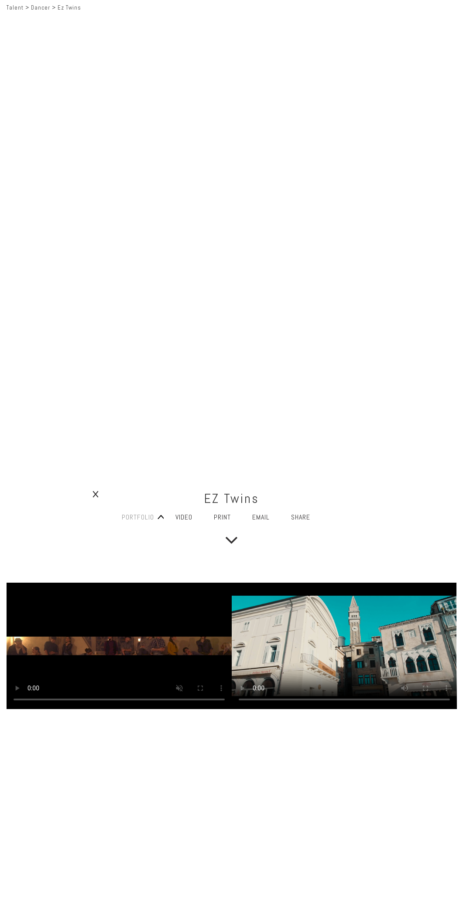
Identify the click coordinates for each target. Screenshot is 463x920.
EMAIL (261, 517)
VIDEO (183, 517)
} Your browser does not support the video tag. (119, 646)
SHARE (300, 517)
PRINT (222, 517)
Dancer (40, 7)
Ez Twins (69, 7)
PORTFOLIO (138, 517)
